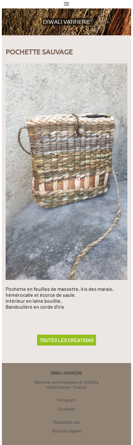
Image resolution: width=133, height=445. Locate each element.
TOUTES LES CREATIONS (66, 340)
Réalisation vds (66, 422)
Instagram (66, 399)
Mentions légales (66, 430)
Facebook (66, 409)
